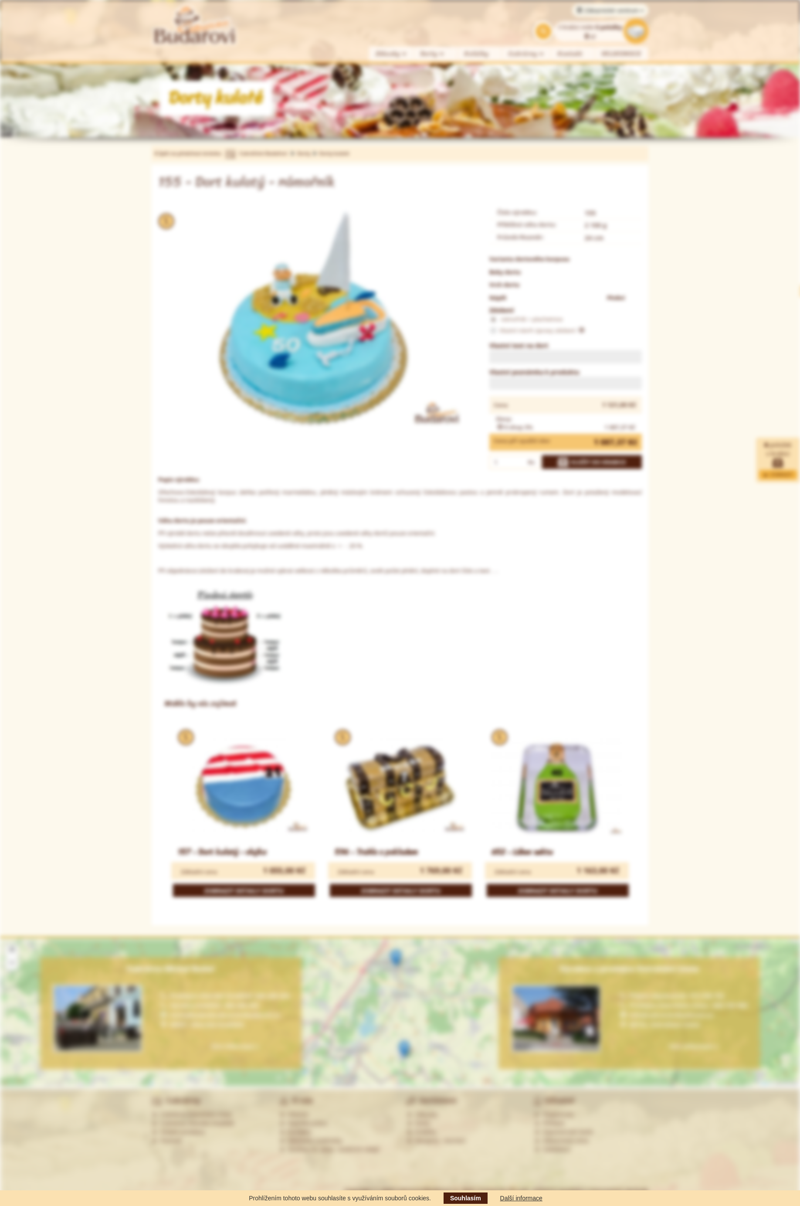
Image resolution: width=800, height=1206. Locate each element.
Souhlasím (465, 1198)
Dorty (432, 53)
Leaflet (762, 1083)
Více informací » (693, 1046)
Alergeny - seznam (436, 1140)
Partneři (167, 1140)
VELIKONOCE (621, 53)
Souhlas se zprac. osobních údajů (329, 1149)
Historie (293, 1114)
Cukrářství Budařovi (263, 153)
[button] (395, 958)
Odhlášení (552, 1149)
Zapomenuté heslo (563, 1131)
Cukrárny (526, 53)
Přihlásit (549, 1123)
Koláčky (476, 53)
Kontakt (570, 53)
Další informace (521, 1198)
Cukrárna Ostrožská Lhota (191, 1114)
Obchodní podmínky (310, 1140)
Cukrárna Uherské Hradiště (193, 1123)
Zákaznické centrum (610, 10)
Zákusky (391, 53)
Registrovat (554, 1114)
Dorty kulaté (334, 153)
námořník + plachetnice (526, 319)
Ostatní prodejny (178, 1131)
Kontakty (295, 1131)
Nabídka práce (303, 1123)
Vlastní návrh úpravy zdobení (536, 330)
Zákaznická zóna (561, 1140)
